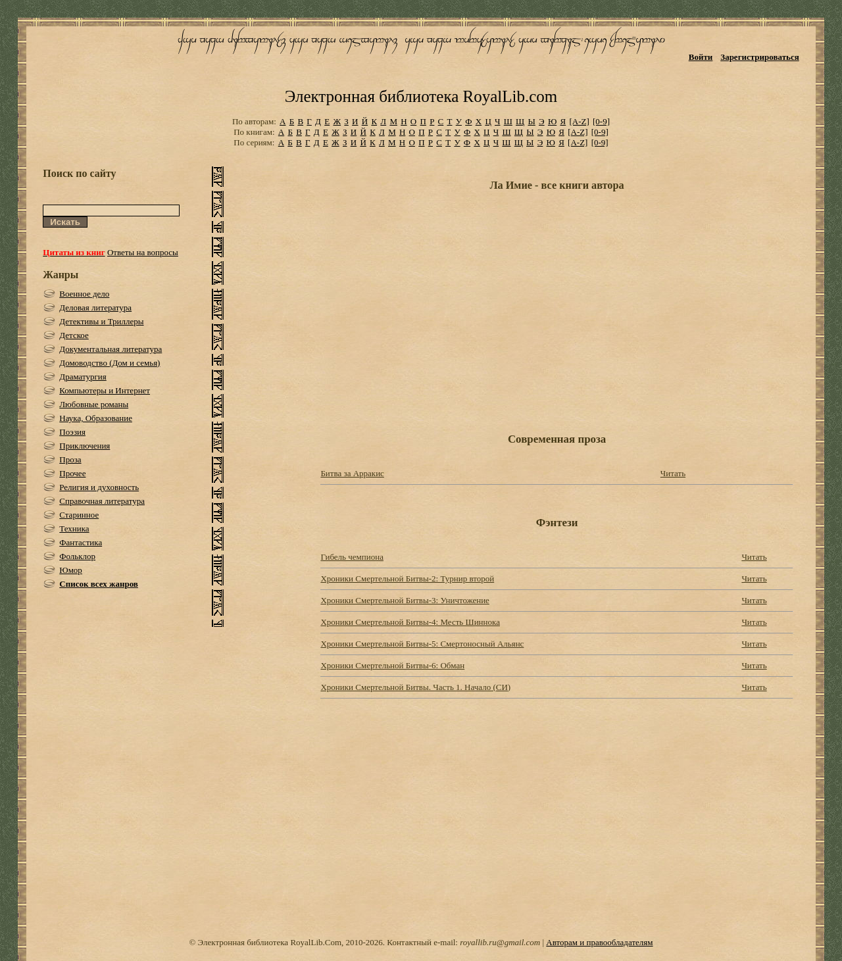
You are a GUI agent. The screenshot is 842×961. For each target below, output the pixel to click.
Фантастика (80, 542)
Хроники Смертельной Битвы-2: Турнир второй (407, 578)
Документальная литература (110, 349)
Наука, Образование (95, 418)
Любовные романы (93, 404)
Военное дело (84, 294)
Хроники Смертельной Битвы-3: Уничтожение (404, 600)
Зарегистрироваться (759, 57)
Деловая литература (95, 307)
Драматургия (83, 377)
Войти (701, 57)
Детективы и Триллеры (101, 321)
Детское (74, 335)
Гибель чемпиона (352, 557)
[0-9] (601, 121)
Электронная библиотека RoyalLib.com (421, 96)
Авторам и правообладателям (599, 942)
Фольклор (77, 556)
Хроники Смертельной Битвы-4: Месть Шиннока (410, 622)
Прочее (72, 473)
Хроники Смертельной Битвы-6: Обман (392, 665)
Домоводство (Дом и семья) (109, 363)
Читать (672, 473)
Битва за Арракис (352, 473)
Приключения (84, 446)
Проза (70, 459)
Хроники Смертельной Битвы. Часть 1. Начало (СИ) (415, 687)
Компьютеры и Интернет (104, 390)
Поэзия (72, 432)
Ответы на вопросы (142, 252)
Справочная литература (102, 501)
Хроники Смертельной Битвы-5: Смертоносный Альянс (422, 644)
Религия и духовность (99, 487)
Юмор (70, 570)
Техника (74, 528)
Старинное (79, 515)
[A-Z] (579, 121)
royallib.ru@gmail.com (500, 942)
